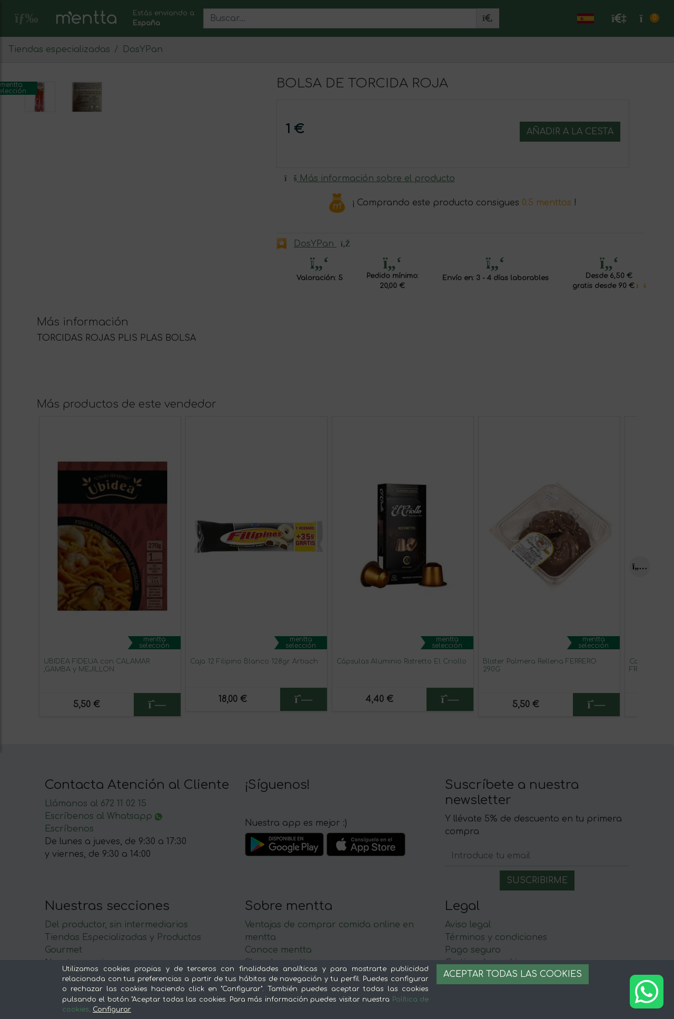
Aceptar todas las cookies (512, 974)
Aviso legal (468, 959)
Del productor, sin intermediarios (116, 959)
